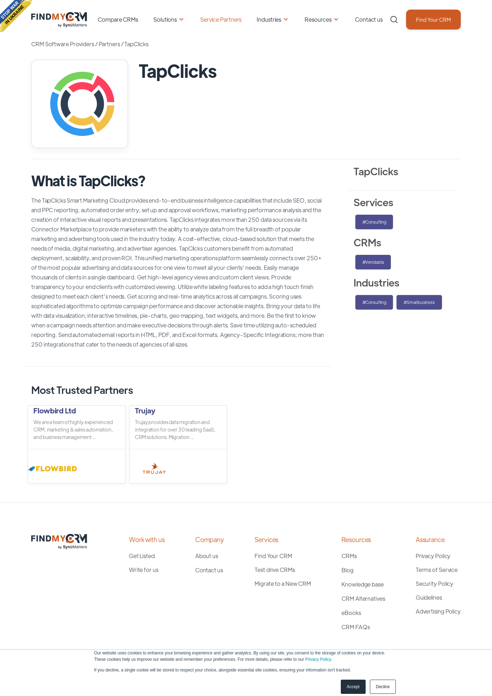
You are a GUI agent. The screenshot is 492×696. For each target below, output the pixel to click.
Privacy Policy (318, 659)
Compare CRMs (118, 19)
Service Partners (220, 19)
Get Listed (142, 556)
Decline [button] (383, 686)
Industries (269, 19)
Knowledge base (362, 584)
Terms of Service (437, 569)
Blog (347, 570)
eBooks (351, 612)
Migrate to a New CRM (283, 583)
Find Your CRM (433, 19)
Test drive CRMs (275, 569)
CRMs (349, 556)
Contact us (369, 19)
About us (206, 556)
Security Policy (435, 583)
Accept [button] (353, 686)
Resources (318, 19)
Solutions (165, 19)
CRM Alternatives (363, 598)
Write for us (143, 569)
